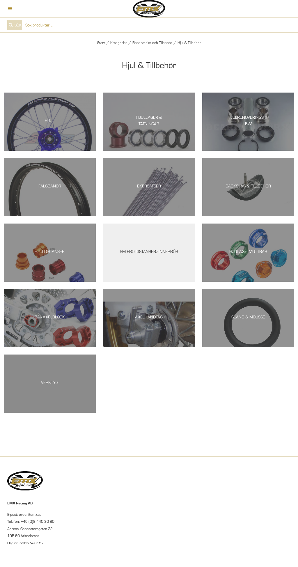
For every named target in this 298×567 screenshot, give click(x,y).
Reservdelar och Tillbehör (152, 42)
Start (101, 42)
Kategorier (118, 42)
